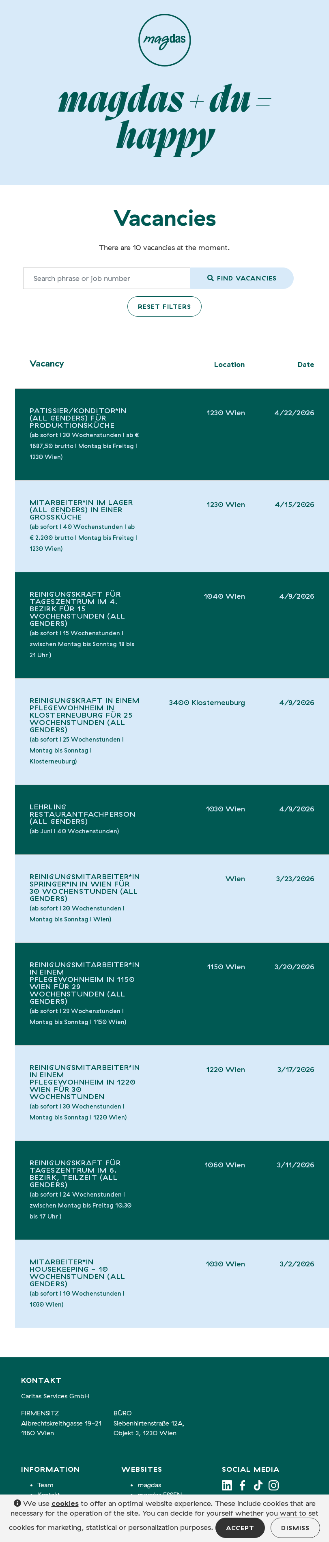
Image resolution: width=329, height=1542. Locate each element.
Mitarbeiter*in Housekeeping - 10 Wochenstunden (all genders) (77, 1272)
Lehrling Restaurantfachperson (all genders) (82, 814)
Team (45, 1485)
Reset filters (164, 306)
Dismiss (295, 1528)
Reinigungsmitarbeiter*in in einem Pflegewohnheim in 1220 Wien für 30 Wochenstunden (85, 1082)
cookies (65, 1503)
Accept (240, 1528)
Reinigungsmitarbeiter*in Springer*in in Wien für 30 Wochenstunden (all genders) (85, 887)
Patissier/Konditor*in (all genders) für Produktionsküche (78, 418)
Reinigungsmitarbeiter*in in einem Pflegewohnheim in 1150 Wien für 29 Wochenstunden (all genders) (85, 983)
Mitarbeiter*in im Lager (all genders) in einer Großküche (81, 510)
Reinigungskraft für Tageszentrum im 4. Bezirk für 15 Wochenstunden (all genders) (77, 608)
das (149, 1485)
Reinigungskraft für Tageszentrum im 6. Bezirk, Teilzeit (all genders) (75, 1173)
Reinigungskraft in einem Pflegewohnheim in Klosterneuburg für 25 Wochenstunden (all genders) (85, 715)
